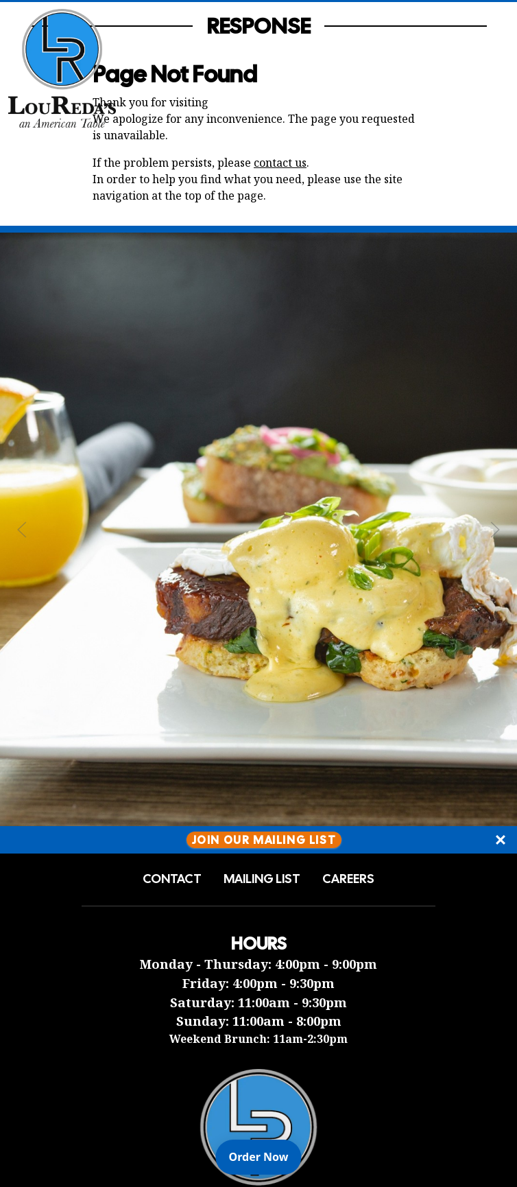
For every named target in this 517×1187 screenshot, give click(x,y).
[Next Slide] (495, 529)
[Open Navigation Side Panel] (485, 68)
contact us (280, 162)
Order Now (265, 1156)
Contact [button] (172, 879)
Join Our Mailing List (264, 839)
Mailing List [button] (262, 879)
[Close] (500, 840)
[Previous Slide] (22, 529)
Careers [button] (348, 879)
